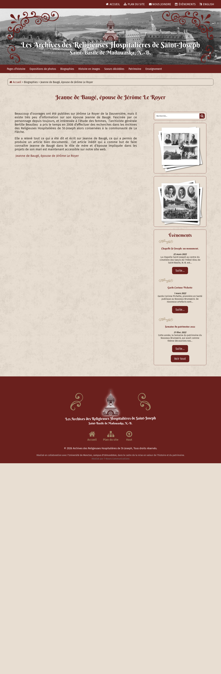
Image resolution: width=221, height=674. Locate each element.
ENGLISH (206, 4)
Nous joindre (160, 4)
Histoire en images (89, 69)
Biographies (67, 69)
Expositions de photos (43, 69)
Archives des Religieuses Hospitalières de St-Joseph (102, 448)
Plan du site (134, 4)
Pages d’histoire (16, 69)
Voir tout (180, 359)
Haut (129, 436)
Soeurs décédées (114, 69)
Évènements (185, 4)
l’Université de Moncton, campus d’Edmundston (92, 455)
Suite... (180, 270)
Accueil (113, 4)
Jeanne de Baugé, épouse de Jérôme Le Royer (47, 156)
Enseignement (153, 69)
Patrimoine (135, 69)
